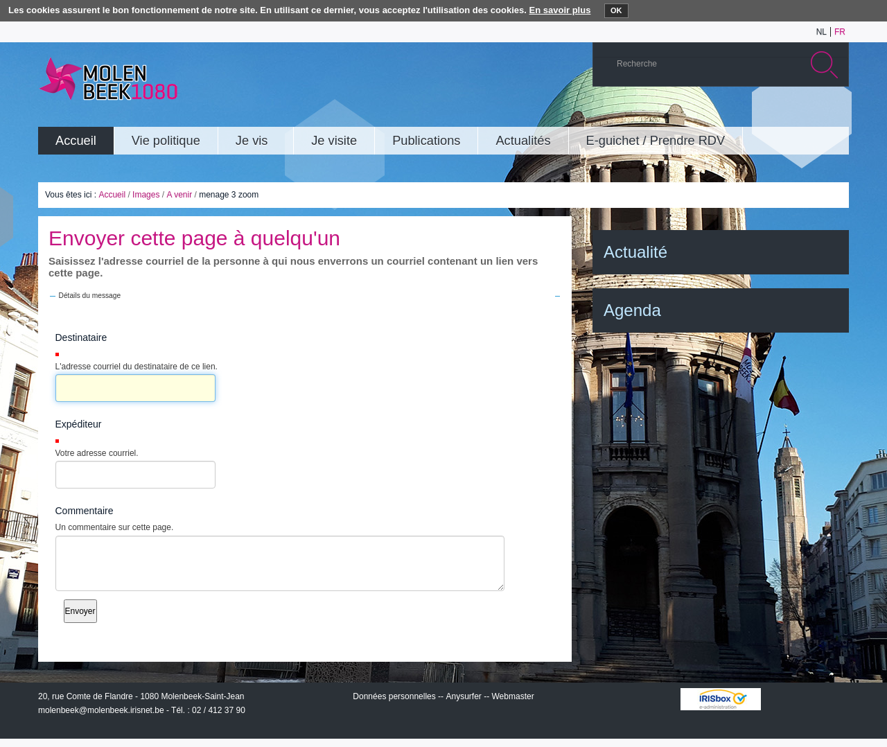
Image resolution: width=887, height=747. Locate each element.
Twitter (792, 113)
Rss (834, 113)
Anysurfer (463, 696)
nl (821, 32)
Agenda (632, 310)
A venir (179, 195)
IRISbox (720, 699)
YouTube (751, 113)
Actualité (635, 252)
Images (145, 195)
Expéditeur (78, 424)
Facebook (813, 113)
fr (839, 32)
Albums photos (772, 113)
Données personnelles (394, 696)
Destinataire (81, 337)
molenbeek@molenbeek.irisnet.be (101, 710)
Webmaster (513, 696)
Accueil (111, 195)
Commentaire (84, 510)
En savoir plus (560, 10)
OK (616, 10)
